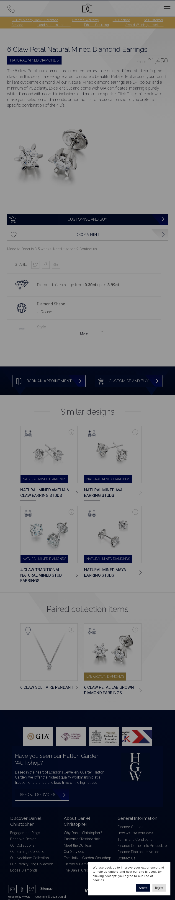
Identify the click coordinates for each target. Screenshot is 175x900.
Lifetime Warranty (85, 20)
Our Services (74, 851)
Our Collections (22, 845)
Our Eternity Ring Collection (31, 864)
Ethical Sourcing (96, 25)
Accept (143, 888)
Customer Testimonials (82, 839)
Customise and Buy (57, 219)
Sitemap (46, 888)
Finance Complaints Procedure (142, 845)
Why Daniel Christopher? (83, 833)
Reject (159, 888)
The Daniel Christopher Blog (86, 870)
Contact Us (126, 858)
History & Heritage (78, 864)
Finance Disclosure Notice (138, 852)
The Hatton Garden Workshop (87, 858)
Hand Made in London (53, 25)
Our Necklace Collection (29, 858)
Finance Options (130, 827)
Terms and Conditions (135, 839)
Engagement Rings (25, 833)
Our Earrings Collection (28, 851)
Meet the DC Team (78, 845)
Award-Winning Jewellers (144, 25)
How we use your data (135, 833)
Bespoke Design (23, 839)
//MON (26, 896)
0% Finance (121, 20)
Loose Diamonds (24, 870)
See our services (37, 794)
